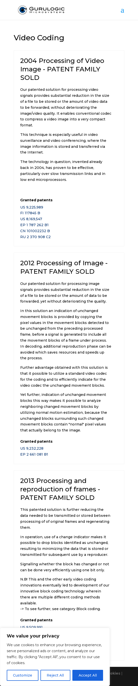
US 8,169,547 (31, 219)
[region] (55, 657)
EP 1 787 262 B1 (34, 225)
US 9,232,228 (31, 448)
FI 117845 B (30, 213)
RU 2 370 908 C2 (35, 237)
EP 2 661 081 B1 (34, 454)
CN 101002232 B (35, 231)
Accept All (88, 675)
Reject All (55, 675)
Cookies (112, 673)
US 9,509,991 (31, 627)
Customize (22, 675)
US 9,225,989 (31, 207)
